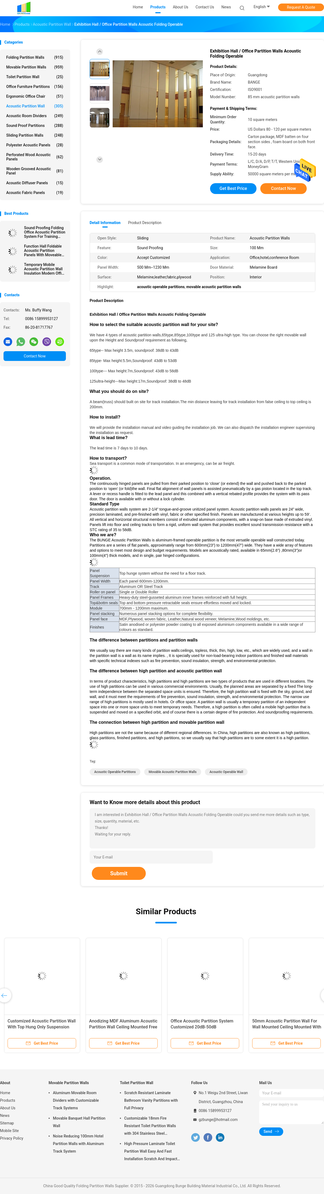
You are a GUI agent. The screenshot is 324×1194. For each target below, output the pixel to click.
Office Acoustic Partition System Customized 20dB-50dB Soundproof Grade (202, 1026)
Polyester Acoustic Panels (34, 145)
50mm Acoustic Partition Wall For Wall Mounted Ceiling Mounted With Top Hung (286, 1026)
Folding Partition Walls (34, 57)
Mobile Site (9, 1131)
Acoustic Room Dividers (34, 116)
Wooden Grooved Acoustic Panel (34, 171)
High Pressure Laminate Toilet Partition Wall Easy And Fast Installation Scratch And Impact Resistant (150, 1152)
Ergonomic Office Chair (34, 96)
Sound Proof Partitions (34, 125)
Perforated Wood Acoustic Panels (34, 157)
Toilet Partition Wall (34, 77)
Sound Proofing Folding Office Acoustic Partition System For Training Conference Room (44, 232)
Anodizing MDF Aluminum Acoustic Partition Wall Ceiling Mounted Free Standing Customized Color (123, 1026)
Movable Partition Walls (34, 67)
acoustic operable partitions (115, 772)
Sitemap (7, 1123)
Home (5, 1093)
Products (7, 1100)
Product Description (144, 223)
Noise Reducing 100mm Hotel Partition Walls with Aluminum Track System (78, 1143)
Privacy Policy (11, 1138)
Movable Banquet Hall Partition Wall (79, 1122)
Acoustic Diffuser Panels (34, 183)
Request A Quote (301, 7)
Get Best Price (233, 188)
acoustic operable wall (226, 772)
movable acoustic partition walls (173, 772)
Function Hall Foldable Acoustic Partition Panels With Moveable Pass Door (43, 250)
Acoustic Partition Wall (34, 106)
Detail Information (105, 223)
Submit (118, 873)
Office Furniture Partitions (34, 86)
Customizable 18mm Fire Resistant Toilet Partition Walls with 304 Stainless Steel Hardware (150, 1126)
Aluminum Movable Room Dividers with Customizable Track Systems (76, 1100)
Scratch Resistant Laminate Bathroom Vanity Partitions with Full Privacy (151, 1100)
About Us (7, 1108)
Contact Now (35, 356)
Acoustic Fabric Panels (34, 192)
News (4, 1115)
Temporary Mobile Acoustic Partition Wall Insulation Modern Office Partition (45, 268)
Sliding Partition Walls (34, 135)
